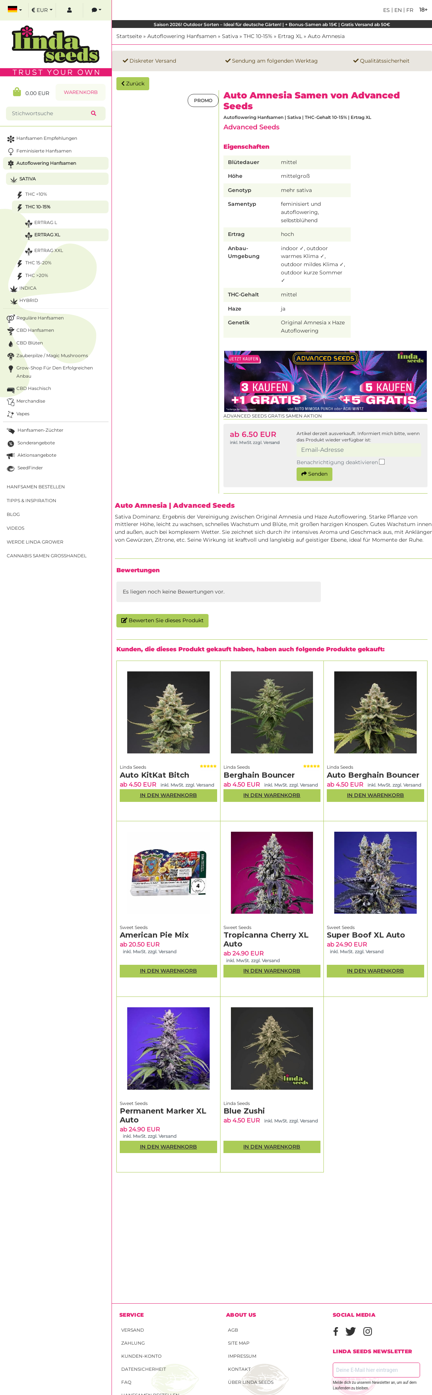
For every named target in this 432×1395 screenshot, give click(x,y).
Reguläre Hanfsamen (34, 319)
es (386, 10)
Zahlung (133, 1343)
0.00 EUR (31, 92)
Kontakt (239, 1369)
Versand (132, 1330)
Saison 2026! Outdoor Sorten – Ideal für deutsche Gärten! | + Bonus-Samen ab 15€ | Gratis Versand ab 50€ (272, 24)
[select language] (14, 10)
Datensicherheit (143, 1369)
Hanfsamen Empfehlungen (41, 139)
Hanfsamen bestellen (36, 486)
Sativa (230, 36)
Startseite (129, 36)
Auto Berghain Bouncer (373, 775)
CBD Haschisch (28, 389)
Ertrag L (40, 223)
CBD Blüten (24, 344)
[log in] (69, 10)
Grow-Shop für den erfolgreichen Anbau (49, 371)
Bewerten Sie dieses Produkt (162, 620)
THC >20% (31, 276)
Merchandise (25, 402)
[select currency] (42, 10)
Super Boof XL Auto (366, 934)
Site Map (239, 1343)
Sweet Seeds (134, 927)
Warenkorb (81, 92)
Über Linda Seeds (250, 1382)
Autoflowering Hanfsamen (181, 36)
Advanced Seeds (251, 127)
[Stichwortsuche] (50, 113)
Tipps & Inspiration (31, 500)
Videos (15, 528)
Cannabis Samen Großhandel (47, 555)
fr (409, 10)
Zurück (132, 83)
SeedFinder (24, 469)
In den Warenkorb (168, 795)
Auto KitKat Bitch (154, 775)
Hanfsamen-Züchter (34, 431)
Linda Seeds (133, 767)
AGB (233, 1330)
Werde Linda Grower (35, 542)
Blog (13, 514)
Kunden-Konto (141, 1356)
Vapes (17, 415)
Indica (22, 289)
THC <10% (30, 195)
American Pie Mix (154, 934)
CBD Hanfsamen (29, 331)
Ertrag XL (290, 36)
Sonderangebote (30, 444)
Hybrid (23, 301)
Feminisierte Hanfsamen (38, 152)
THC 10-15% (258, 36)
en (397, 10)
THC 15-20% (32, 264)
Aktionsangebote (30, 456)
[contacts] (96, 10)
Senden (314, 473)
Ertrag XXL (43, 251)
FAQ (126, 1382)
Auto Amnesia (326, 36)
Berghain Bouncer (259, 775)
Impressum (242, 1356)
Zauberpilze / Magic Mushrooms (46, 357)
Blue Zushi (244, 1110)
